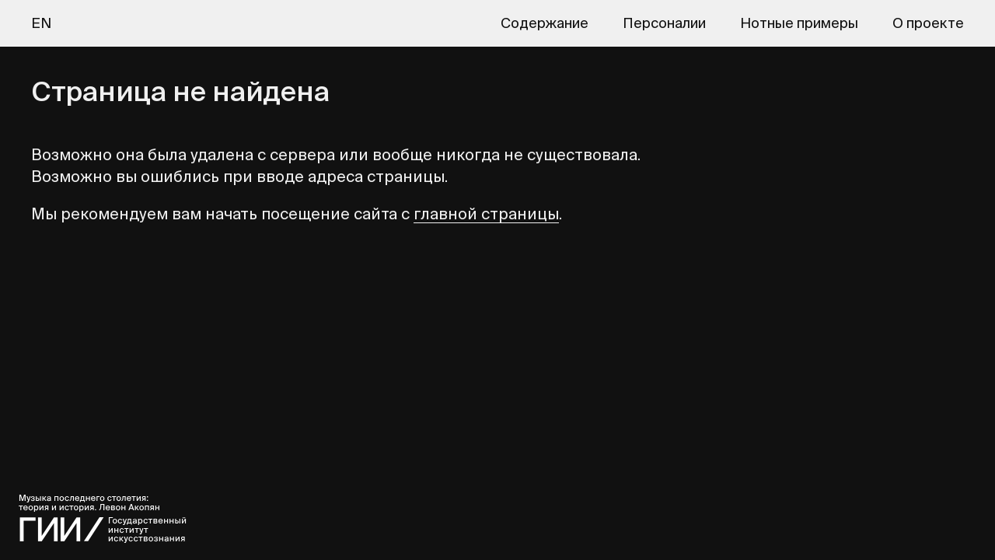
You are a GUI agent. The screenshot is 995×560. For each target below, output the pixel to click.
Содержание (544, 23)
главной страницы (486, 213)
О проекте (928, 23)
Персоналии (664, 23)
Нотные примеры (799, 23)
